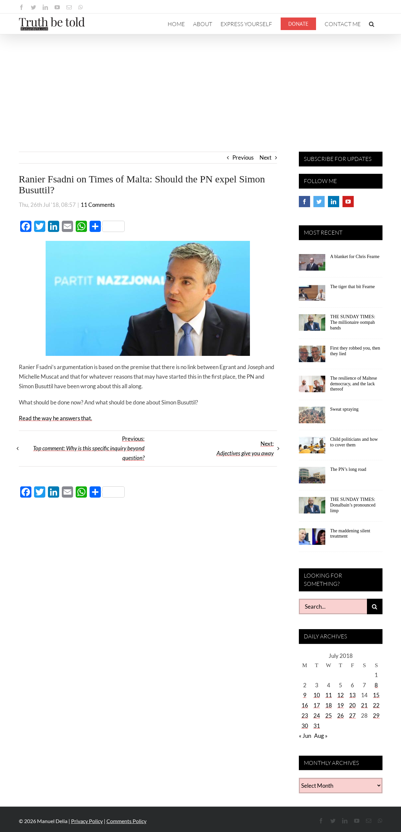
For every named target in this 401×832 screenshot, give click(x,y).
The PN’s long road (348, 469)
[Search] (374, 606)
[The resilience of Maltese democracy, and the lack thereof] (312, 386)
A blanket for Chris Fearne (355, 256)
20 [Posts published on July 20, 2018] (352, 705)
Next (265, 157)
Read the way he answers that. (55, 418)
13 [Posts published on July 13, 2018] (352, 695)
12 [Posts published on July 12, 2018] (340, 695)
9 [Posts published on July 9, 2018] (304, 695)
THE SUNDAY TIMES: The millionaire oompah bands (352, 322)
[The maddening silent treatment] (312, 538)
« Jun (305, 735)
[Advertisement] (200, 84)
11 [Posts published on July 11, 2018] (328, 695)
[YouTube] (348, 201)
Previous (243, 157)
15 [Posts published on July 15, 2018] (376, 695)
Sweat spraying (344, 409)
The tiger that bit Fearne (352, 286)
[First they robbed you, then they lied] (312, 356)
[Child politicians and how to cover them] (312, 447)
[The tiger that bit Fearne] (312, 294)
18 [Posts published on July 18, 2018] (328, 705)
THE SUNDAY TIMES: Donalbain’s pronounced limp (353, 505)
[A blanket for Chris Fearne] (312, 264)
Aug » (321, 735)
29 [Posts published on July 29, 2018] (376, 715)
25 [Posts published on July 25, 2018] (328, 715)
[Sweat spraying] (312, 417)
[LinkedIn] (333, 201)
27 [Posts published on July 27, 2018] (352, 715)
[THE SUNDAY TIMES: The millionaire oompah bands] (312, 324)
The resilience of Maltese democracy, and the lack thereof (353, 384)
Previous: (88, 448)
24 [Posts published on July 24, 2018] (316, 715)
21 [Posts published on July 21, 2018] (364, 705)
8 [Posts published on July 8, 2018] (376, 685)
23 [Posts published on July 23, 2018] (304, 715)
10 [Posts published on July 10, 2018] (316, 695)
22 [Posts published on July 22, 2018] (376, 705)
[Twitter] (319, 201)
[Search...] (333, 606)
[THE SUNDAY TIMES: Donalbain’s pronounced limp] (312, 507)
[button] (371, 24)
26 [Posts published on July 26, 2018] (340, 715)
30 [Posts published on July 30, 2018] (304, 725)
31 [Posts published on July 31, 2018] (316, 725)
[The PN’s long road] (312, 477)
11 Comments (98, 204)
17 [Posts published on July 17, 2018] (316, 705)
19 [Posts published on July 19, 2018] (340, 705)
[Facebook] (304, 201)
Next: (245, 448)
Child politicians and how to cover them (354, 442)
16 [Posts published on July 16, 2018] (304, 705)
